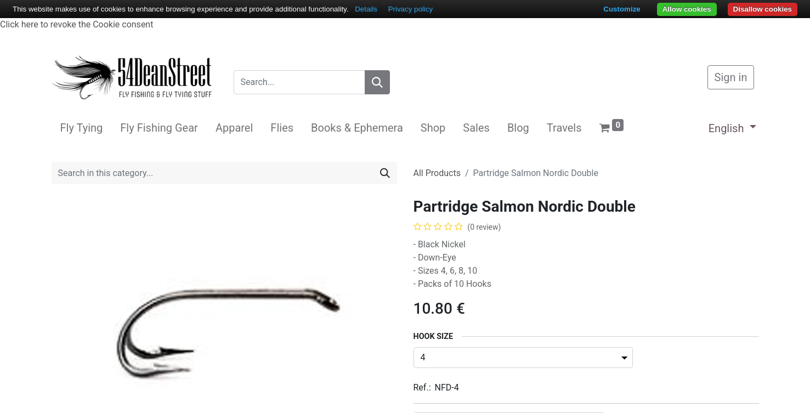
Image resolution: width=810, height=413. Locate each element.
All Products (437, 173)
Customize (621, 9)
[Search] (377, 82)
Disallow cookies (762, 9)
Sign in (731, 77)
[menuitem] (82, 127)
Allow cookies (686, 9)
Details (366, 9)
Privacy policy (410, 9)
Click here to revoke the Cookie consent (76, 24)
